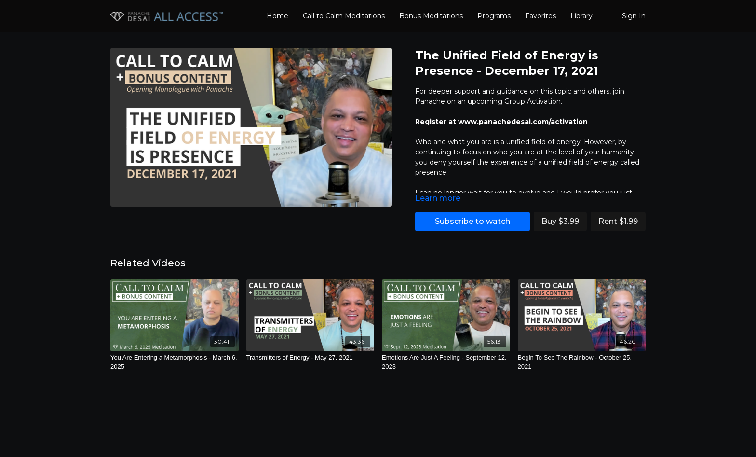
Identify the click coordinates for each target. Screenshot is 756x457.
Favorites (540, 16)
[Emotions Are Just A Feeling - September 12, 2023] (446, 362)
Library (581, 16)
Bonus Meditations (431, 16)
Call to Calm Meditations (344, 16)
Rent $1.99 (618, 221)
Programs (494, 16)
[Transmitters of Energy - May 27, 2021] (310, 357)
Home (277, 16)
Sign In (634, 16)
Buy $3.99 (560, 221)
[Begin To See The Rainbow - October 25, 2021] (582, 362)
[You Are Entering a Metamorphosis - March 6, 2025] (174, 362)
